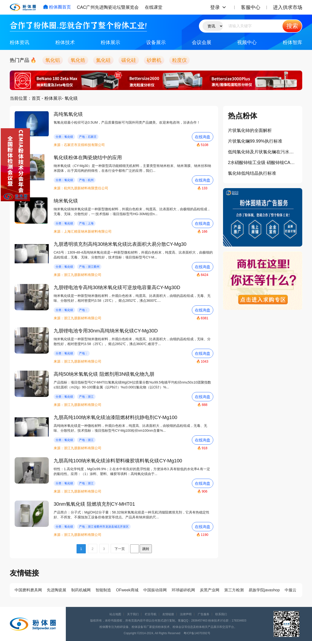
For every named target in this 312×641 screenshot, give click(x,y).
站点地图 (115, 614)
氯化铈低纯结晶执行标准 (252, 173)
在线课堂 (153, 7)
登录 (215, 7)
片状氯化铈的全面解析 (250, 130)
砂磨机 (154, 60)
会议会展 (201, 42)
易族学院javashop (264, 590)
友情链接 (168, 614)
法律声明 (186, 614)
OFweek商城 (127, 590)
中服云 (290, 590)
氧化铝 (52, 60)
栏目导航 (150, 614)
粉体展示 (110, 42)
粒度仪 (179, 60)
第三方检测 (234, 590)
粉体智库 (292, 42)
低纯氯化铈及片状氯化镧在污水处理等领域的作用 (262, 152)
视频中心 (247, 42)
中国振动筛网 (155, 590)
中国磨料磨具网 (28, 590)
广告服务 (203, 614)
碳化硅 (128, 60)
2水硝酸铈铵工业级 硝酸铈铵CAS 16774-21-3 (262, 162)
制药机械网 (81, 590)
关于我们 (133, 614)
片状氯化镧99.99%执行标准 (255, 141)
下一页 (120, 549)
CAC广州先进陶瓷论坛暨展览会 (108, 7)
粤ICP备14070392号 (197, 633)
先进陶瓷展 (56, 590)
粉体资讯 (19, 42)
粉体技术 (65, 42)
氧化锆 (78, 60)
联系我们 (221, 614)
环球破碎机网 (183, 590)
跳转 (145, 549)
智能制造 (103, 590)
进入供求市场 (287, 7)
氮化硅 (103, 60)
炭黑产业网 (209, 590)
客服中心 (250, 7)
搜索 (292, 26)
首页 (36, 98)
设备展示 (156, 42)
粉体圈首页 (57, 7)
